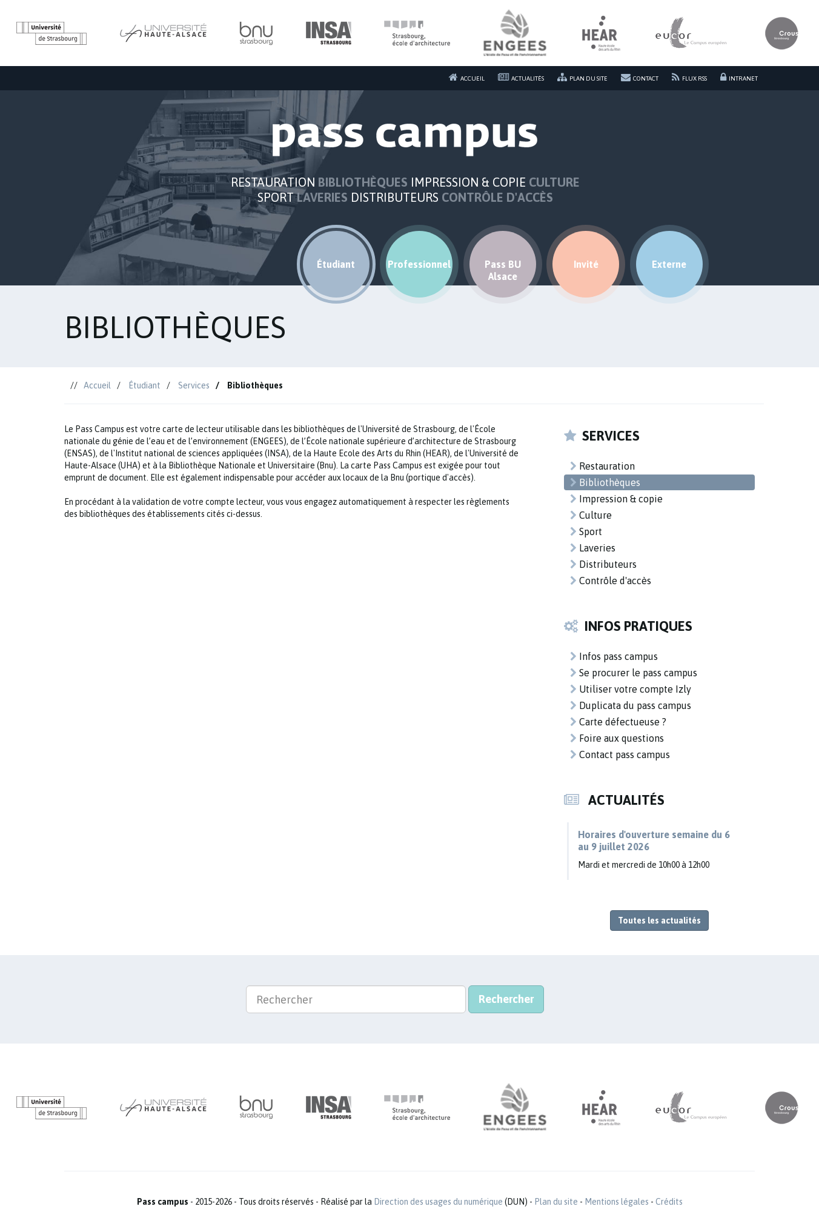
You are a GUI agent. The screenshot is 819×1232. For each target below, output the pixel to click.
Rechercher (506, 999)
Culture (591, 515)
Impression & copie (616, 498)
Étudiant (144, 385)
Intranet (739, 77)
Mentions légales (617, 1202)
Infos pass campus (614, 656)
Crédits (669, 1202)
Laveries (592, 547)
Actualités (521, 77)
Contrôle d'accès (610, 580)
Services (194, 385)
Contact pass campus (620, 754)
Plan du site (582, 77)
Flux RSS (689, 77)
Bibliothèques (605, 482)
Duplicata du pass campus (630, 705)
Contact (639, 77)
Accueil (467, 77)
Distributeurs (603, 564)
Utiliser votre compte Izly (630, 689)
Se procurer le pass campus (633, 672)
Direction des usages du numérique (438, 1202)
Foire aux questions (617, 738)
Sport (586, 531)
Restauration (602, 466)
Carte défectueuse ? (618, 721)
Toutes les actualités (659, 920)
